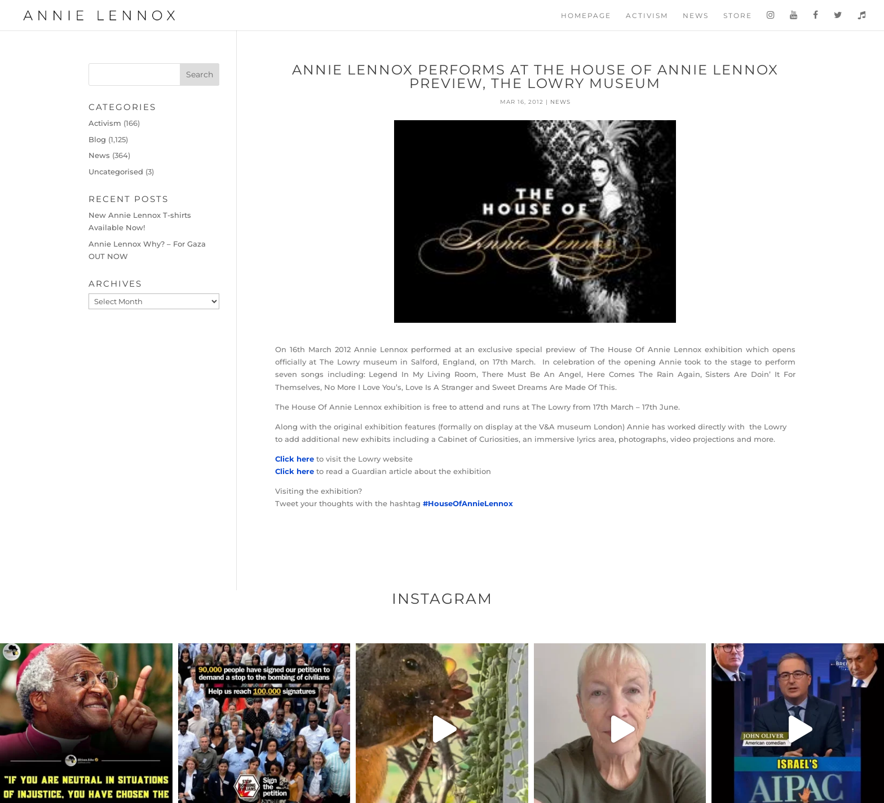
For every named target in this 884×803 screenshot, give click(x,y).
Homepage (586, 16)
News (696, 16)
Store (737, 16)
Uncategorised (116, 171)
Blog (97, 139)
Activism (647, 16)
